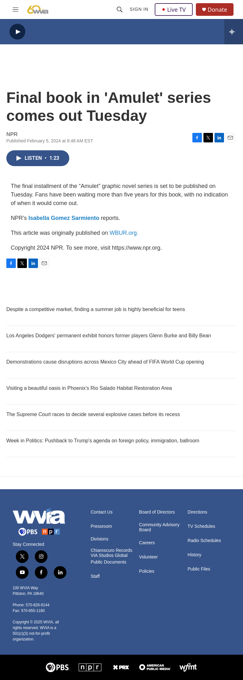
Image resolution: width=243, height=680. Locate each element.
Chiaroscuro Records (111, 550)
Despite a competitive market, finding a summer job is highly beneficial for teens (95, 309)
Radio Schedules (204, 540)
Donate (217, 9)
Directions (197, 512)
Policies (146, 571)
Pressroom (101, 526)
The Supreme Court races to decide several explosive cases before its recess (93, 414)
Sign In (139, 9)
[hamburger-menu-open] (15, 9)
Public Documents (108, 562)
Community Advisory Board (159, 527)
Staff (95, 576)
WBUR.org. (123, 233)
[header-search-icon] (120, 9)
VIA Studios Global (109, 555)
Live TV (174, 9)
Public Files (199, 569)
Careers (147, 542)
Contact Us (101, 512)
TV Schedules (201, 526)
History (195, 554)
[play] (17, 31)
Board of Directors (157, 512)
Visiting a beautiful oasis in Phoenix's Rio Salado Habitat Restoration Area (89, 388)
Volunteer (148, 557)
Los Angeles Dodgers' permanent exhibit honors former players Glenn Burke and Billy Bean (108, 335)
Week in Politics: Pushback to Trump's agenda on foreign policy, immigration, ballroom (102, 440)
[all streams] (233, 31)
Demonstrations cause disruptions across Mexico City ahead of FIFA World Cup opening (105, 362)
